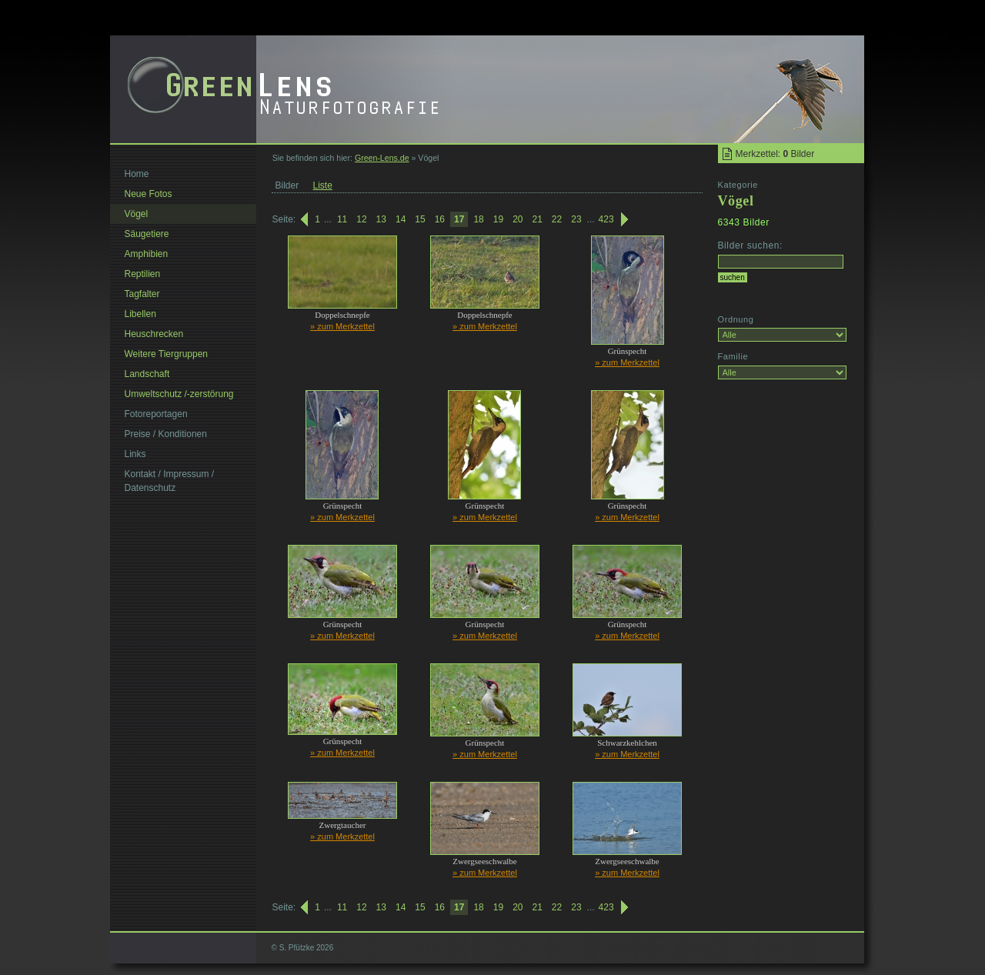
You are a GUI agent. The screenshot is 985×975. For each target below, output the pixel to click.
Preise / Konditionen (166, 434)
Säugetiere (147, 234)
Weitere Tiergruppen (167, 354)
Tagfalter (142, 294)
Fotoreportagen (156, 414)
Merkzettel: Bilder (775, 154)
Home (137, 174)
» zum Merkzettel (342, 326)
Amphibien (147, 254)
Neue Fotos (148, 194)
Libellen (140, 314)
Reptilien (143, 274)
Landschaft (147, 374)
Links (135, 454)
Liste (322, 185)
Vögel (137, 214)
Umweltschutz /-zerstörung (179, 394)
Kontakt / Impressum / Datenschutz (170, 481)
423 (606, 219)
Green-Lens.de (382, 157)
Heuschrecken (154, 334)
